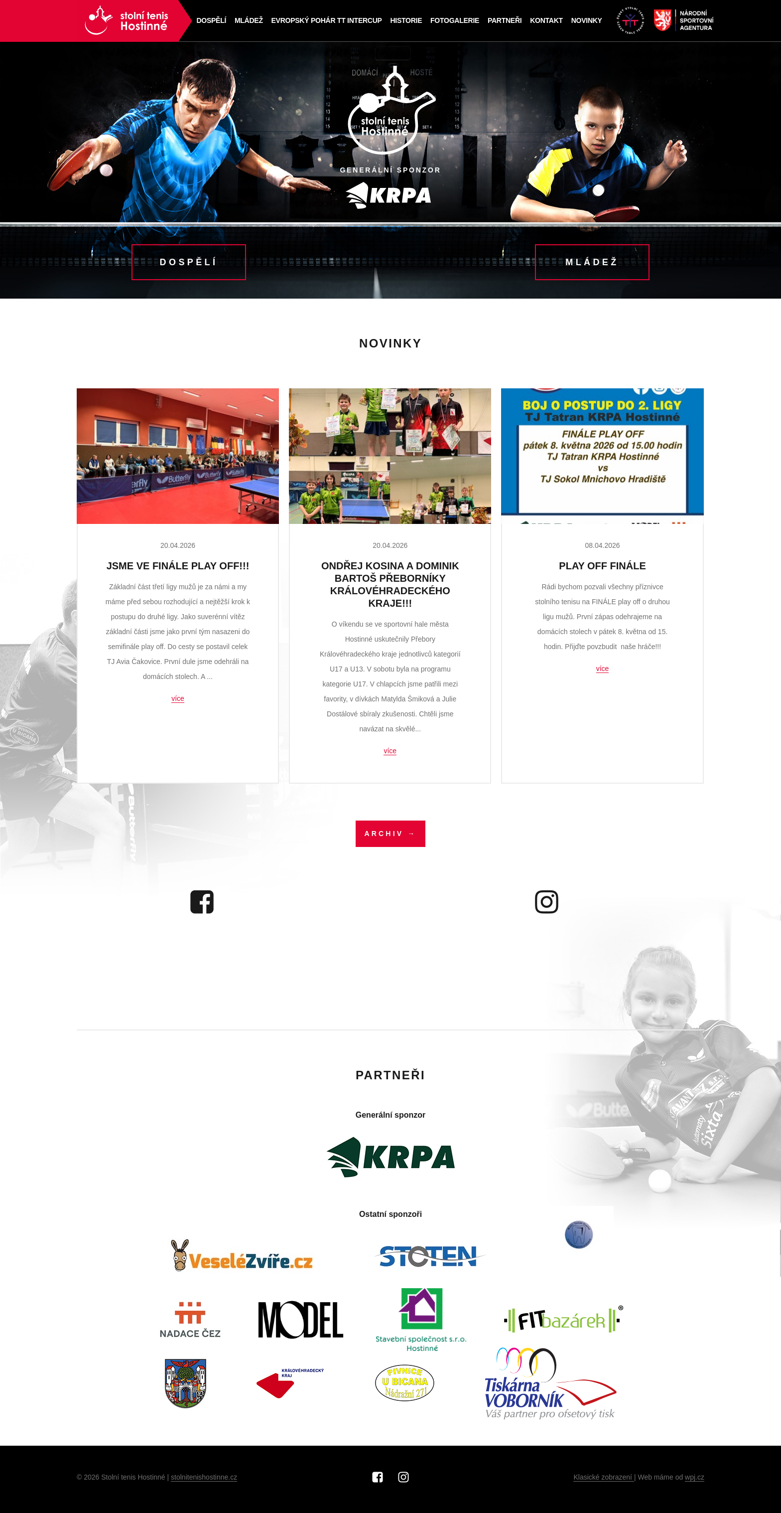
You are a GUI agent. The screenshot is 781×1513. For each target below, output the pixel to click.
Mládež (249, 21)
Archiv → (390, 837)
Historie (405, 21)
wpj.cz (694, 1481)
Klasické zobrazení (603, 1481)
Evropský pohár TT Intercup (326, 21)
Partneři (504, 21)
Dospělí (211, 21)
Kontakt (545, 21)
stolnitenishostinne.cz (204, 1481)
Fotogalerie (454, 21)
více (177, 702)
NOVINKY (585, 21)
